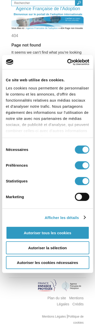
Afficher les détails (62, 217)
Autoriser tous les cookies (47, 233)
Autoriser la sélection (47, 247)
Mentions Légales (54, 316)
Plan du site (57, 298)
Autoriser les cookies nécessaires (47, 262)
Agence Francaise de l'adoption (42, 28)
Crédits (78, 304)
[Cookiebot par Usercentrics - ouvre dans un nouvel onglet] (67, 62)
